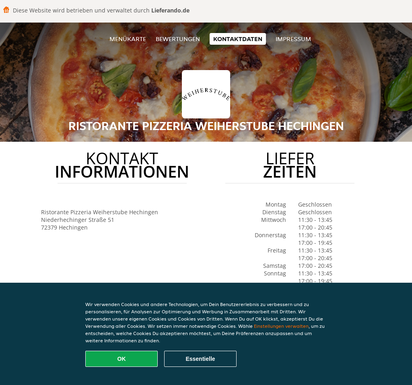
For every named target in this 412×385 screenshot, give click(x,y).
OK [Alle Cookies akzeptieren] (121, 359)
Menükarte (127, 39)
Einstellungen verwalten (281, 326)
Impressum (293, 39)
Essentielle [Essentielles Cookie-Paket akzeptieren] (200, 359)
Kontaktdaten (237, 39)
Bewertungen (178, 39)
